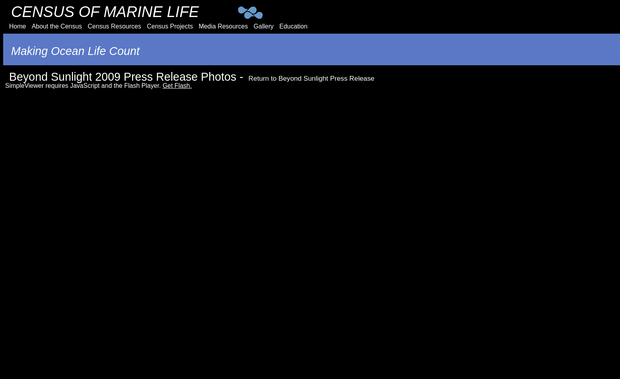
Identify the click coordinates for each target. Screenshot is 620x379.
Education (293, 26)
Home (17, 26)
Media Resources (223, 26)
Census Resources (114, 26)
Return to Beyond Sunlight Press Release (311, 78)
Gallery (263, 26)
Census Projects (170, 26)
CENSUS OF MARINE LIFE (105, 11)
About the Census (57, 26)
